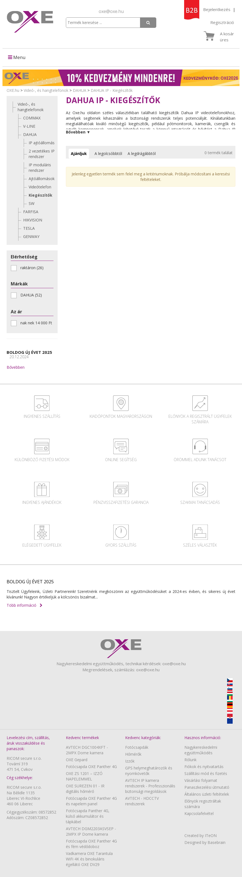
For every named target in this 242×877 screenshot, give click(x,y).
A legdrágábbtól (142, 153)
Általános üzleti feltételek (206, 794)
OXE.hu (13, 90)
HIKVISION (32, 220)
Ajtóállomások (42, 178)
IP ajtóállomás (42, 142)
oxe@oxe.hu (111, 11)
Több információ (24, 605)
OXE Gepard (76, 759)
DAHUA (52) (28, 295)
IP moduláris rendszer (40, 167)
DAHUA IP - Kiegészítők (112, 90)
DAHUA (79, 90)
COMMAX (32, 118)
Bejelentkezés (216, 9)
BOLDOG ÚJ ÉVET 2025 (29, 354)
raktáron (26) (29, 268)
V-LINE (29, 126)
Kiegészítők (40, 195)
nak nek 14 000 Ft (32, 323)
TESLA (29, 228)
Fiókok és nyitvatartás (204, 766)
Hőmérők (133, 754)
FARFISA (30, 211)
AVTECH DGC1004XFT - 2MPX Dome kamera (87, 750)
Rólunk (190, 759)
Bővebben (16, 367)
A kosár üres (227, 36)
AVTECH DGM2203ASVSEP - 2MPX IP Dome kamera (91, 831)
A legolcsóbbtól (108, 153)
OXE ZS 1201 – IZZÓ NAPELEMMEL (84, 776)
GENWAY (31, 236)
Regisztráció (222, 22)
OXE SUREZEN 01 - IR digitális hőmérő (85, 788)
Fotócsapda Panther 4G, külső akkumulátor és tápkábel (87, 816)
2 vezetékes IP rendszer (42, 153)
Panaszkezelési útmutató (206, 787)
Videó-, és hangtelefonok (46, 90)
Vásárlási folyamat (200, 780)
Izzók (130, 761)
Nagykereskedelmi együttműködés (200, 750)
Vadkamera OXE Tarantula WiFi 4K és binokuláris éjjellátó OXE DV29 (89, 859)
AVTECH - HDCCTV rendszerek (142, 801)
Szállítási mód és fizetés (205, 773)
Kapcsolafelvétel (199, 813)
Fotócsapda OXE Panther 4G (91, 766)
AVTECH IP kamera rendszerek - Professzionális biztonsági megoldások (150, 786)
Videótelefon (40, 186)
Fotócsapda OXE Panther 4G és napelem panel (91, 801)
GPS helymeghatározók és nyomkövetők (148, 770)
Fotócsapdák (136, 747)
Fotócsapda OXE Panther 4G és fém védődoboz (91, 843)
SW (31, 203)
